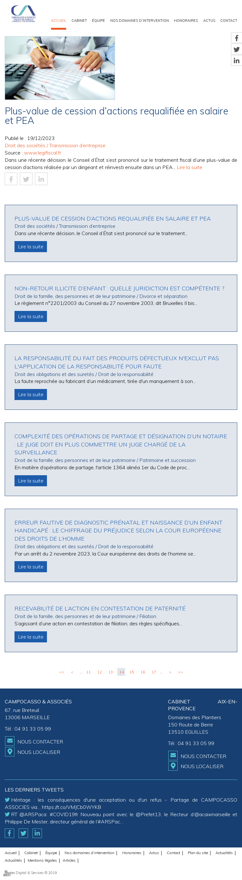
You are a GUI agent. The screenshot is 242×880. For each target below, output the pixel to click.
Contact (228, 20)
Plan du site (198, 852)
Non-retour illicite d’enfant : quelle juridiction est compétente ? (119, 288)
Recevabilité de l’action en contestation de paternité (100, 608)
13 (110, 672)
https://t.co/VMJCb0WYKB (71, 807)
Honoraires (186, 20)
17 (154, 672)
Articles (69, 860)
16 (143, 672)
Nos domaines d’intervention (139, 20)
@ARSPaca (33, 814)
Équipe (98, 20)
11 (88, 672)
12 (99, 672)
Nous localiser (38, 752)
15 (132, 672)
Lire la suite (189, 167)
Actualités (224, 852)
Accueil (58, 20)
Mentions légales (42, 860)
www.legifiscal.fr (42, 152)
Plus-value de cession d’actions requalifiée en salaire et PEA (112, 218)
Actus (209, 20)
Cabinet (79, 20)
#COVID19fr (64, 814)
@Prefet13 (148, 814)
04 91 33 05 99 (32, 728)
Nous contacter (40, 741)
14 (121, 672)
